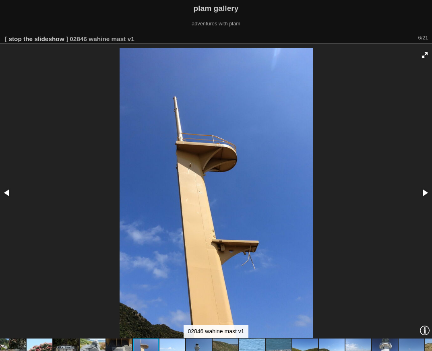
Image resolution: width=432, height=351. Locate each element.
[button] (424, 55)
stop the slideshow (36, 38)
